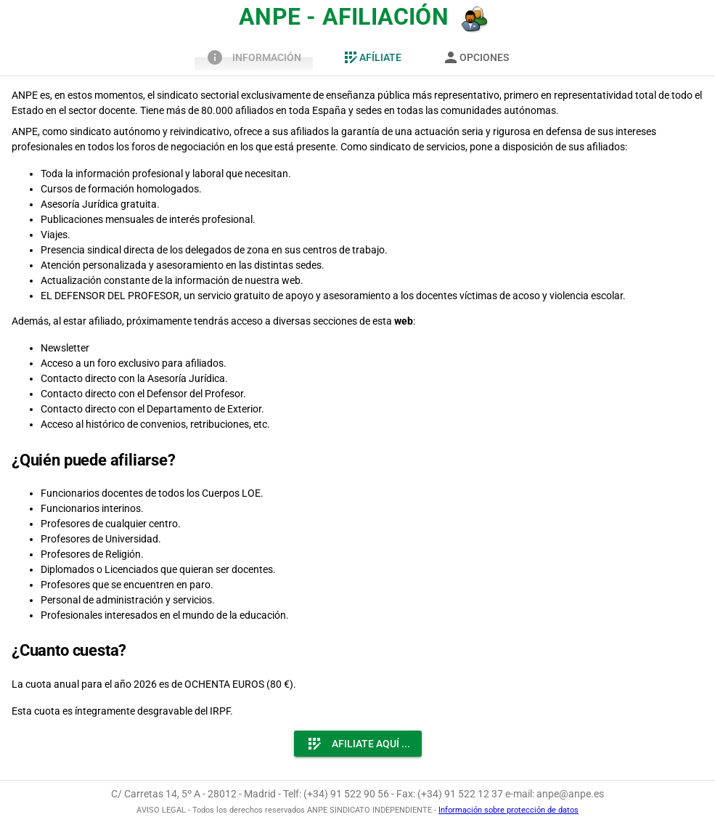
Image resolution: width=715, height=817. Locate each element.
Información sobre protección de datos (508, 810)
